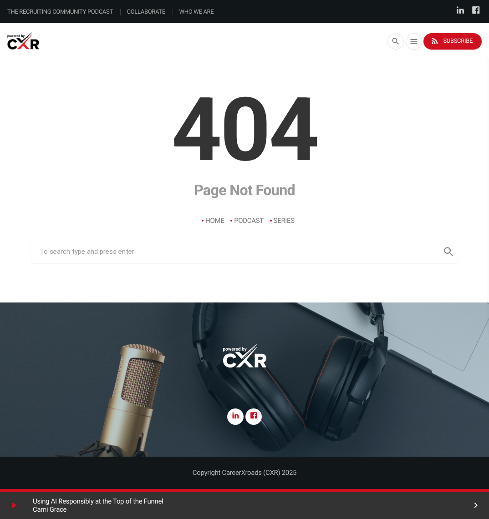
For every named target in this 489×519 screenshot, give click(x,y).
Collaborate (146, 12)
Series (284, 221)
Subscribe (451, 41)
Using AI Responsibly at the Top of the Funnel (98, 501)
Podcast (249, 221)
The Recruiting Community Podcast (60, 12)
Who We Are (196, 12)
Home (214, 221)
